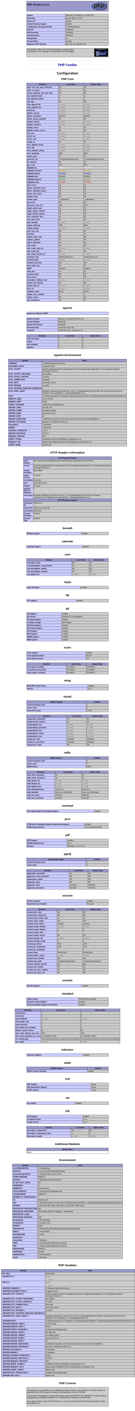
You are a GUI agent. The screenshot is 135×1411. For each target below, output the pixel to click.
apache (67, 307)
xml (67, 1078)
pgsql (67, 853)
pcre (67, 818)
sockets (67, 980)
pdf (67, 835)
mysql (67, 696)
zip (67, 1097)
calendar (67, 541)
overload (67, 805)
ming (67, 680)
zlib (67, 1111)
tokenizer (67, 1049)
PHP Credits (67, 65)
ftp (67, 595)
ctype (67, 582)
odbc (67, 752)
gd (67, 608)
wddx (67, 1062)
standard (67, 993)
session (67, 895)
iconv (67, 647)
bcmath (67, 528)
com (67, 554)
